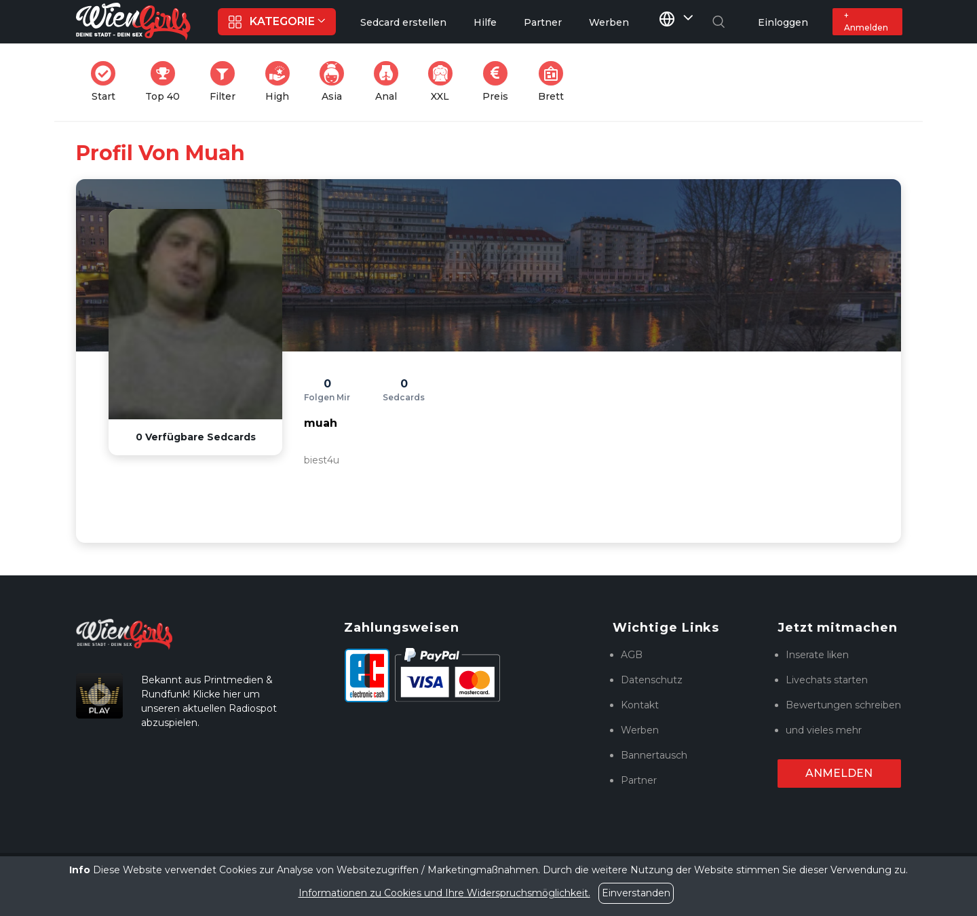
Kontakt (640, 705)
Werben (640, 730)
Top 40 (166, 81)
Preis (499, 81)
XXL (443, 81)
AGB (632, 655)
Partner (639, 780)
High (281, 81)
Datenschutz (652, 680)
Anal (390, 81)
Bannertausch (654, 755)
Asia (336, 81)
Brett (555, 81)
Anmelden (839, 773)
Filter (227, 81)
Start (107, 81)
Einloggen (783, 22)
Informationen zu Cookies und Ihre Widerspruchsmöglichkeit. (444, 893)
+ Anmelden (866, 21)
